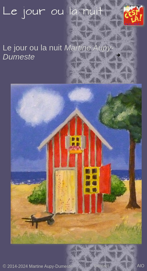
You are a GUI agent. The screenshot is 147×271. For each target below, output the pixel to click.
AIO (140, 266)
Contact (101, 266)
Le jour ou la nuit (53, 11)
